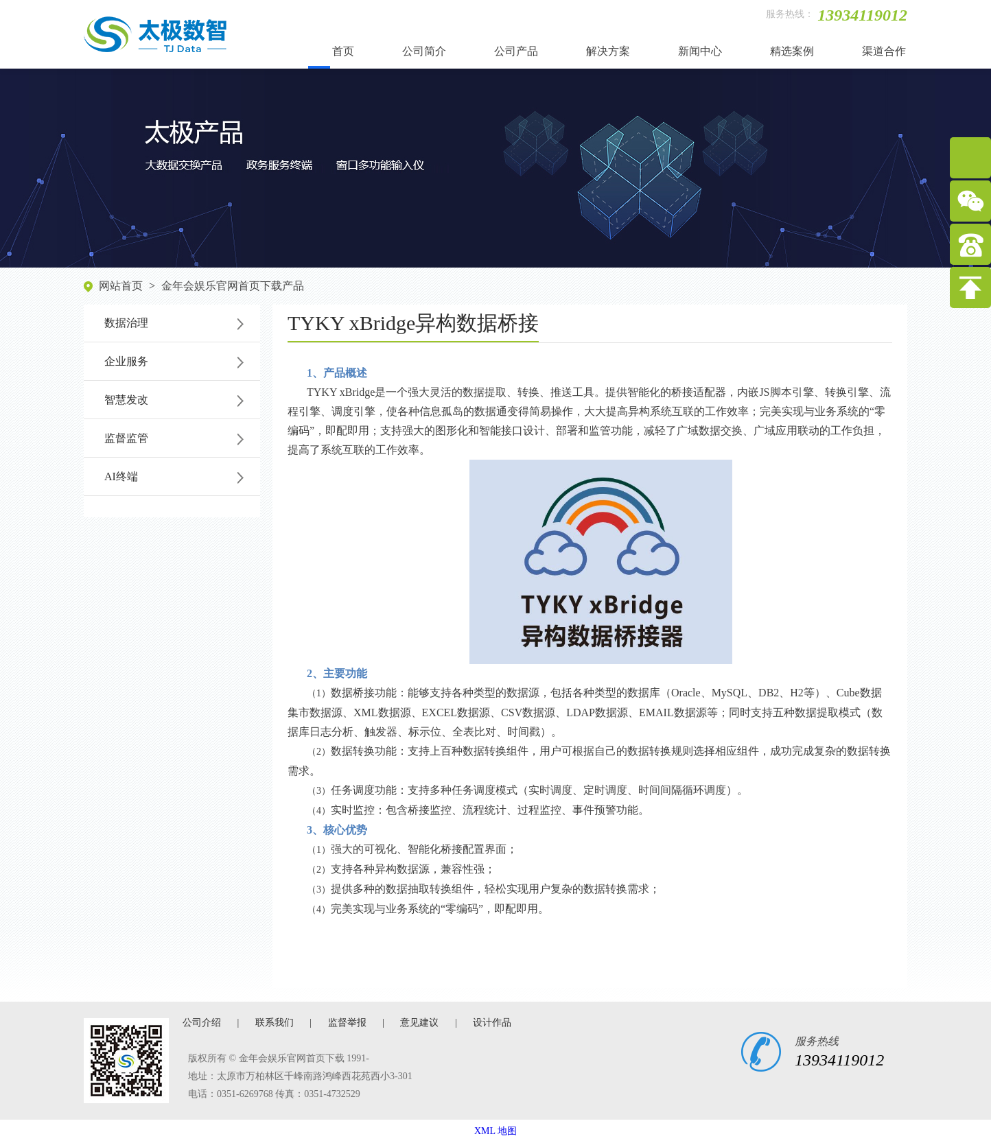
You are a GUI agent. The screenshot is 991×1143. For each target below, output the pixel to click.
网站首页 (121, 286)
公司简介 (424, 51)
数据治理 (126, 323)
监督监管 (126, 438)
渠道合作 (884, 51)
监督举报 (347, 1022)
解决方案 (608, 51)
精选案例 (792, 51)
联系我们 (274, 1022)
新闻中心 (700, 51)
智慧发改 (126, 399)
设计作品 (492, 1022)
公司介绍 (202, 1022)
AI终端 (121, 476)
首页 (343, 51)
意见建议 (419, 1022)
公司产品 (516, 51)
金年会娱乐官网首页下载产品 (232, 286)
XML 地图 (495, 1131)
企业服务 (126, 361)
